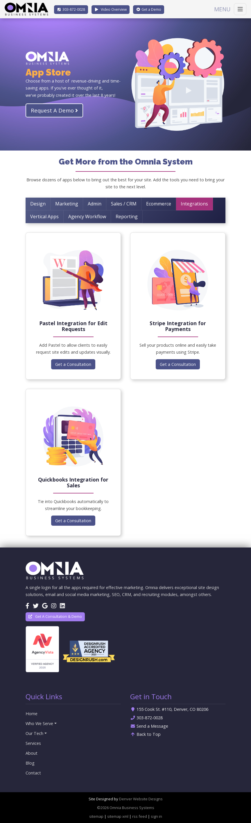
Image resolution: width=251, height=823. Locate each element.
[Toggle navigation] (240, 9)
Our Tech (34, 733)
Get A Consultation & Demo (55, 616)
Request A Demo (54, 110)
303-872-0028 (146, 717)
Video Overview (110, 9)
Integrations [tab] (194, 204)
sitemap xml (117, 816)
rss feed (139, 816)
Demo (148, 9)
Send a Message (149, 726)
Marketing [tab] (66, 204)
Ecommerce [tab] (158, 204)
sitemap (96, 816)
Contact (33, 773)
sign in (156, 816)
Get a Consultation (73, 364)
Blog (30, 763)
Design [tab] (38, 204)
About (31, 753)
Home (31, 713)
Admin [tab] (94, 204)
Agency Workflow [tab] (87, 216)
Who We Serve (39, 723)
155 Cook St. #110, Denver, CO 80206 (169, 709)
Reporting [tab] (127, 216)
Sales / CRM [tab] (124, 204)
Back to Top (145, 734)
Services (33, 743)
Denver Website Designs (141, 798)
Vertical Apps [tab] (44, 216)
